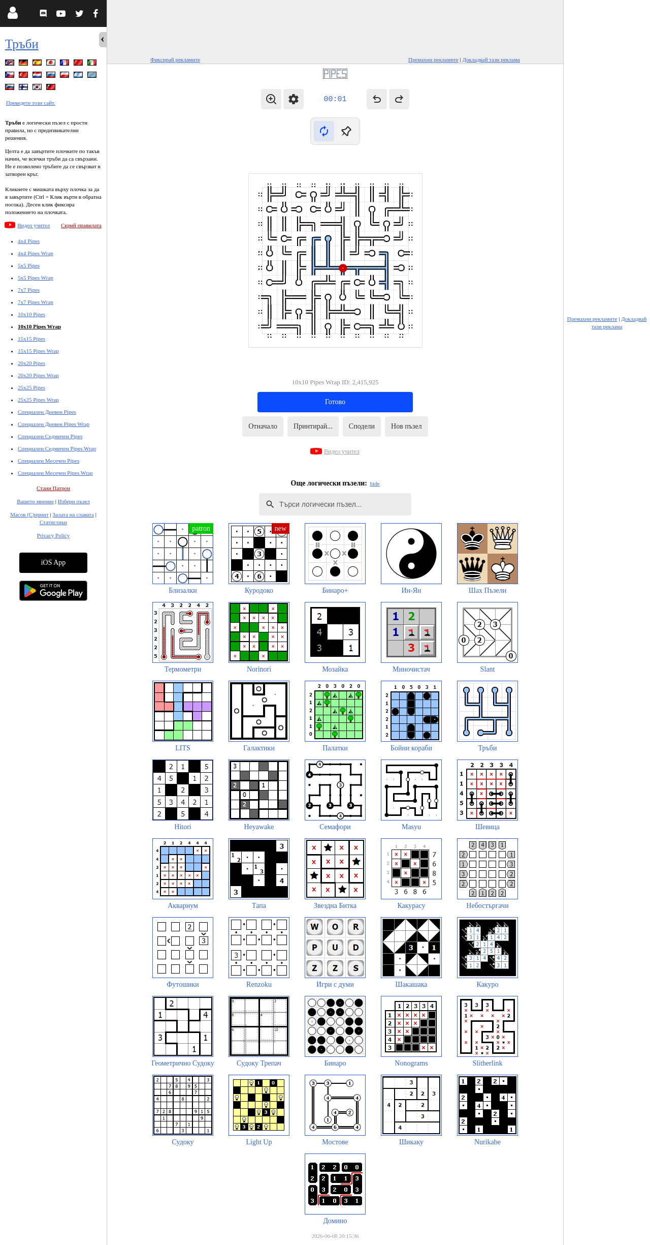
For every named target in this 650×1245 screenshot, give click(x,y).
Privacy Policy (53, 535)
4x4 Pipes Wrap (35, 253)
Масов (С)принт (29, 514)
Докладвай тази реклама (491, 59)
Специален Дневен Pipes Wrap (53, 424)
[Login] (12, 15)
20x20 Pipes (31, 363)
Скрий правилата (81, 225)
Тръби (22, 44)
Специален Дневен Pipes (47, 412)
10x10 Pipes (31, 314)
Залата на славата (72, 514)
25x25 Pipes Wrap (38, 400)
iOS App (53, 562)
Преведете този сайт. (30, 103)
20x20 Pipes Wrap (38, 375)
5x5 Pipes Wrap (35, 278)
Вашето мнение (35, 501)
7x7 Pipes (29, 290)
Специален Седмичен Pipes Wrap (57, 448)
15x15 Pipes (31, 339)
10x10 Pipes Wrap (39, 326)
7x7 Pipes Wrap (35, 302)
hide (375, 483)
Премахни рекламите (433, 59)
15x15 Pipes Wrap (38, 351)
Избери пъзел (74, 501)
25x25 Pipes (31, 387)
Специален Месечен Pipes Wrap (55, 473)
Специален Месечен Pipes (48, 461)
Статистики (53, 522)
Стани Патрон (53, 488)
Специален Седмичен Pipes (50, 436)
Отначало (262, 426)
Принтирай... (313, 426)
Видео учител (33, 225)
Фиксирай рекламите (175, 59)
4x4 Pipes (29, 241)
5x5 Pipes (29, 265)
